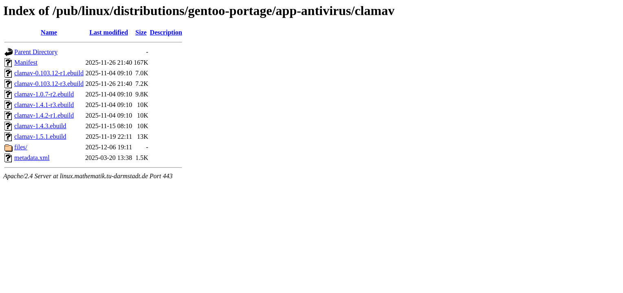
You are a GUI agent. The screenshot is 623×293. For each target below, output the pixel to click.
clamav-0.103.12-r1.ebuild (49, 73)
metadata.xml (32, 157)
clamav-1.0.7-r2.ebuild (44, 94)
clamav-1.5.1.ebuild (40, 136)
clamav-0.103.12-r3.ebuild (49, 83)
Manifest (25, 62)
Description (166, 32)
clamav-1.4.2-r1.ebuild (44, 115)
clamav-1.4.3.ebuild (40, 125)
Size (141, 32)
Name (49, 32)
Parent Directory (35, 51)
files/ (20, 147)
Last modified (108, 32)
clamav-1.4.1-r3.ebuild (44, 104)
